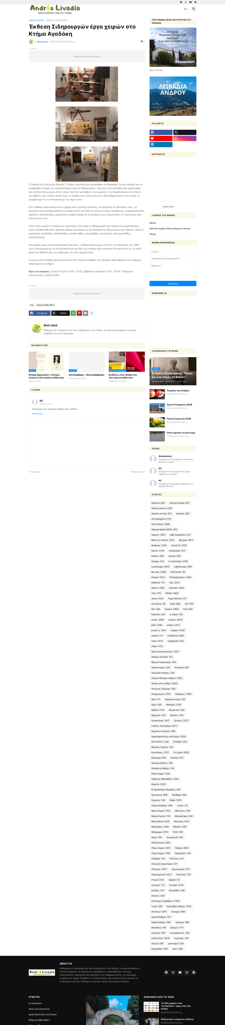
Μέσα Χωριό (160, 810)
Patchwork (177, 572)
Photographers (180, 577)
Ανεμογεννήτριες (163, 672)
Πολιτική (176, 858)
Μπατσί (179, 826)
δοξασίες (158, 927)
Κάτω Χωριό (160, 773)
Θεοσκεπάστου (162, 763)
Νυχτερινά (175, 837)
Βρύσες (176, 715)
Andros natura (161, 508)
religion (178, 630)
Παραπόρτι (183, 853)
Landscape (160, 566)
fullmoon (158, 614)
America (158, 503)
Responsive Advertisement (86, 56)
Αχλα (156, 704)
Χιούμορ (178, 911)
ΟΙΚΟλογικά (160, 842)
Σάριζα (174, 879)
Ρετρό (157, 879)
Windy (153, 234)
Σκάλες (157, 890)
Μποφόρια (159, 832)
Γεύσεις (181, 720)
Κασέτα (158, 784)
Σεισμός (158, 885)
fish (155, 609)
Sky (174, 582)
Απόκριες (183, 694)
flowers (172, 609)
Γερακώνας (160, 720)
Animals (182, 513)
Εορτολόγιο (168, 206)
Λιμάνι (182, 805)
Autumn (158, 534)
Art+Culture (160, 524)
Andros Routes (180, 503)
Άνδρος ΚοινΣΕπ (162, 656)
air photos (158, 603)
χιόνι (177, 948)
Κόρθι (176, 800)
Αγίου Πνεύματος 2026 (179, 404)
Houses (157, 561)
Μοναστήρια (184, 816)
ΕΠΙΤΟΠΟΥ (160, 741)
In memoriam (178, 561)
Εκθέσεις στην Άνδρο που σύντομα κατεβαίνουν (123, 376)
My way (158, 572)
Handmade (177, 550)
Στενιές (158, 895)
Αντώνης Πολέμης (163, 688)
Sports (158, 587)
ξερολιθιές (159, 948)
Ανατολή (182, 667)
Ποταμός (159, 869)
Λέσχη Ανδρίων (161, 805)
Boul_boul (50, 325)
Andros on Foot (161, 513)
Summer (176, 587)
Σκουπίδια (177, 890)
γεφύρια (182, 922)
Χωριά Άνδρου (161, 917)
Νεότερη (35, 471)
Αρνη (155, 699)
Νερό (156, 837)
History (157, 556)
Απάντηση (37, 413)
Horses (174, 556)
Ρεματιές (183, 874)
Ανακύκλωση (160, 667)
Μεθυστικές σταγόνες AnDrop (177, 1019)
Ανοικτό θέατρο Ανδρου (166, 678)
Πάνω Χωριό (160, 848)
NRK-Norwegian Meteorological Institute (170, 228)
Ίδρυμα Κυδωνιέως (163, 662)
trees (157, 641)
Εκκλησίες (160, 752)
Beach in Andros (162, 540)
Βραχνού (158, 715)
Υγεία (156, 906)
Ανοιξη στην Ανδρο (164, 683)
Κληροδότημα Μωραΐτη (165, 789)
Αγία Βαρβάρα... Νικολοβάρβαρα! (86, 374)
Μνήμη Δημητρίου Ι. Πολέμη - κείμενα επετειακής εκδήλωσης (46, 376)
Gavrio (157, 550)
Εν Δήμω (181, 752)
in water (176, 614)
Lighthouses (183, 566)
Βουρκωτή (177, 710)
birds (175, 603)
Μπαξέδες (160, 826)
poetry (173, 625)
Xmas (157, 598)
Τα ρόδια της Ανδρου (178, 390)
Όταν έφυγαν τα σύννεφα (181, 432)
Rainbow (158, 582)
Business (159, 545)
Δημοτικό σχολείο (163, 731)
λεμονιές (181, 938)
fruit (188, 609)
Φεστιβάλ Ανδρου (179, 906)
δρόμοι (177, 927)
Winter (172, 593)
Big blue (186, 540)
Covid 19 (179, 545)
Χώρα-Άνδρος (161, 922)
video (157, 646)
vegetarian (176, 641)
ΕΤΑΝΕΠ (180, 741)
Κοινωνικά (159, 794)
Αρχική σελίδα (36, 20)
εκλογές (158, 932)
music (157, 619)
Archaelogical (161, 518)
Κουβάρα (179, 794)
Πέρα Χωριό (160, 853)
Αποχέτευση (161, 694)
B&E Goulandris (180, 534)
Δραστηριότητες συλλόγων (168, 736)
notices (175, 619)
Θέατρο (177, 757)
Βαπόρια (173, 704)
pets (156, 625)
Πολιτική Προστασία (164, 863)
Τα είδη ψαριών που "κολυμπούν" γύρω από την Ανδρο (176, 1006)
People (158, 577)
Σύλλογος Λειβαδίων (165, 901)
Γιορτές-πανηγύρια (164, 725)
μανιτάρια (176, 943)
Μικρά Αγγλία (160, 816)
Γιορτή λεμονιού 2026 (179, 418)
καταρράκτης (179, 932)
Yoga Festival (177, 598)
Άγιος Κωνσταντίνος (165, 651)
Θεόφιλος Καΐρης (162, 768)
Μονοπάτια (160, 821)
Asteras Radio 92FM (164, 529)
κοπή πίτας (160, 938)
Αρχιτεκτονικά (175, 699)
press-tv (158, 630)
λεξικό (157, 943)
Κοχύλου (158, 800)
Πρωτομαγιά (180, 869)
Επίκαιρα (158, 757)
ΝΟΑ (178, 832)
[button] (186, 9)
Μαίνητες (182, 810)
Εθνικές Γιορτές (162, 747)
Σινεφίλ (176, 885)
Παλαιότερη (137, 471)
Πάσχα (182, 848)
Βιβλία (157, 710)
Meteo (153, 223)
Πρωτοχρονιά (161, 874)
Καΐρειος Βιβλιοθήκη (56, 20)
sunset (157, 635)
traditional (176, 635)
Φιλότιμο (159, 911)
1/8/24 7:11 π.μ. (46, 404)
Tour (156, 593)
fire (189, 603)
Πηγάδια (158, 858)
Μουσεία (181, 821)
